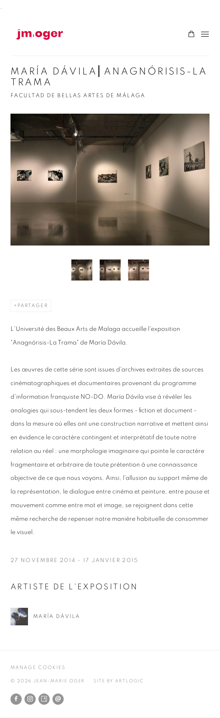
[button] (81, 270)
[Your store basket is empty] (191, 34)
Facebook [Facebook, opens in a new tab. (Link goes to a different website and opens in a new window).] (16, 699)
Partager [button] (32, 305)
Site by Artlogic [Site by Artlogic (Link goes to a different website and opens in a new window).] (118, 681)
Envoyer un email (58, 699)
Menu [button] (204, 34)
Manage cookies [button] (37, 667)
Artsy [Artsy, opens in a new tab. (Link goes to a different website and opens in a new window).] (44, 699)
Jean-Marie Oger (48, 35)
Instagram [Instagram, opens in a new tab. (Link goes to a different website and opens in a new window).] (30, 699)
